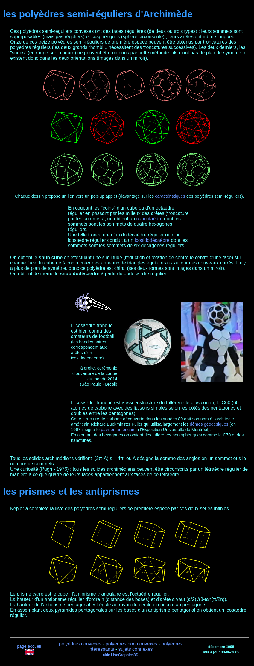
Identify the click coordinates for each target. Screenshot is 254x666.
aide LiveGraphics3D (121, 655)
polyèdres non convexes (131, 643)
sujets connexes (135, 649)
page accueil (29, 646)
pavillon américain (118, 429)
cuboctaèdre (149, 218)
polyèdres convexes (80, 643)
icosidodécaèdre (152, 240)
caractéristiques (170, 196)
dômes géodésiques (209, 424)
